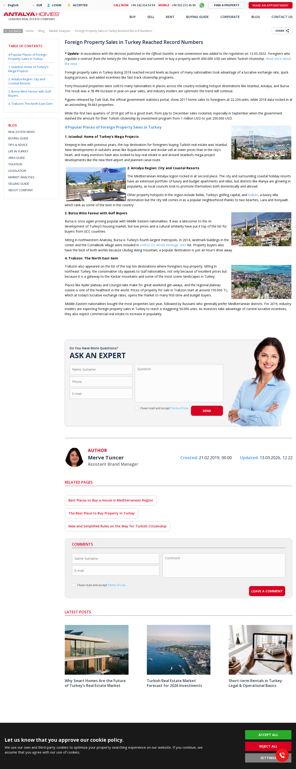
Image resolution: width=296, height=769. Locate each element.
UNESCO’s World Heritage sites (163, 245)
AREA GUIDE (16, 158)
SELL (150, 17)
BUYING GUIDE (18, 138)
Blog (41, 31)
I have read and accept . (162, 408)
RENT (170, 17)
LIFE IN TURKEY (18, 151)
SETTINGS (268, 758)
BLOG (255, 17)
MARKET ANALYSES (21, 177)
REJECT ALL (268, 746)
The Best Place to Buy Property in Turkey (101, 513)
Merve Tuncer (106, 457)
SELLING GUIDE (18, 183)
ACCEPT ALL (268, 734)
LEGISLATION (17, 171)
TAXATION (15, 164)
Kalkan (253, 195)
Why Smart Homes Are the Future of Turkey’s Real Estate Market (95, 683)
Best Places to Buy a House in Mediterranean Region (110, 500)
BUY (133, 17)
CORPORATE (230, 17)
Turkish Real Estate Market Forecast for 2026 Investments (174, 683)
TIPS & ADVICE (18, 145)
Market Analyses (59, 31)
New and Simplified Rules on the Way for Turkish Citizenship (117, 526)
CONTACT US (282, 17)
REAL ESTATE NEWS (21, 132)
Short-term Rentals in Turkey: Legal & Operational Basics (256, 683)
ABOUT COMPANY (20, 190)
